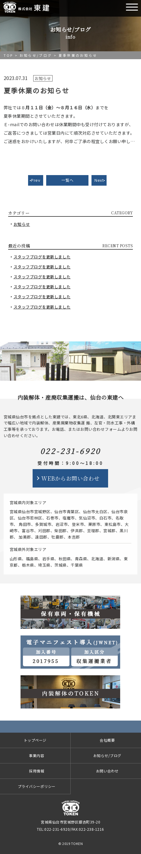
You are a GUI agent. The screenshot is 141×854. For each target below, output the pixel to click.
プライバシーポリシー (37, 786)
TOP (8, 55)
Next (99, 180)
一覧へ (67, 180)
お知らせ (22, 224)
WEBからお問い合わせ (70, 478)
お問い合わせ (107, 770)
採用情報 (36, 770)
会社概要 (107, 740)
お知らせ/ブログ (36, 55)
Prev (35, 180)
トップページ (35, 740)
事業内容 (36, 755)
